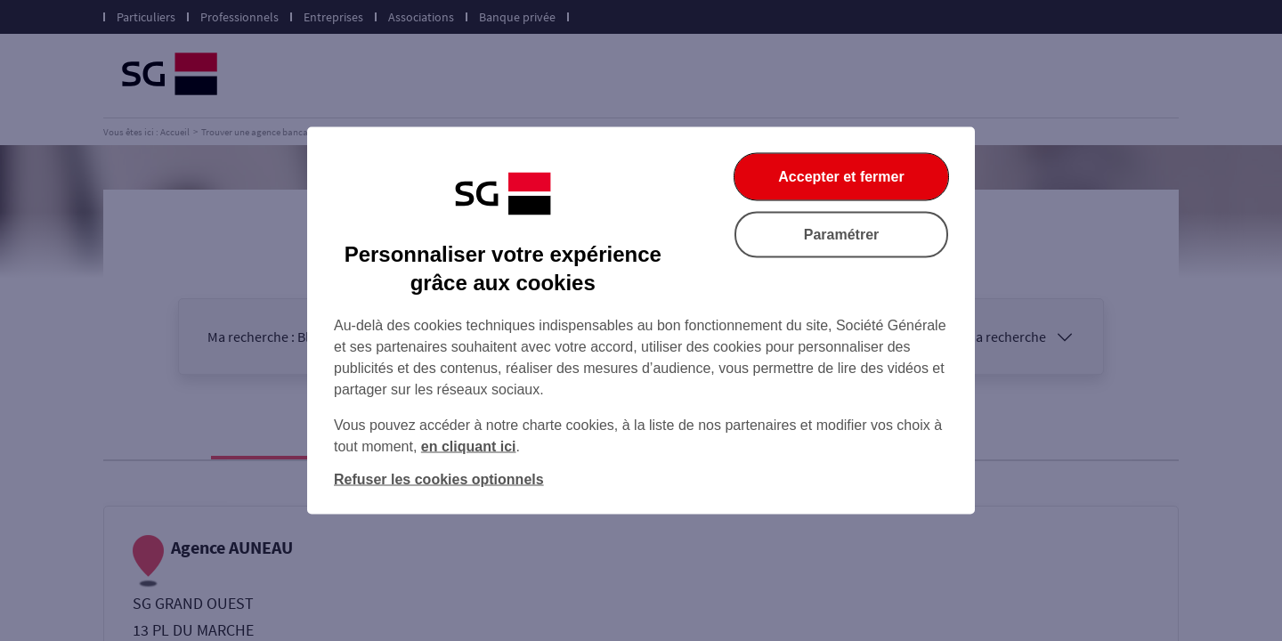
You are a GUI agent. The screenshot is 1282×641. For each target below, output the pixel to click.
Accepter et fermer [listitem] (841, 176)
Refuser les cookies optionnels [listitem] (439, 479)
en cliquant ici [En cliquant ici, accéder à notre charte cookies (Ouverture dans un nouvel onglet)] (468, 446)
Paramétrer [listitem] (842, 234)
